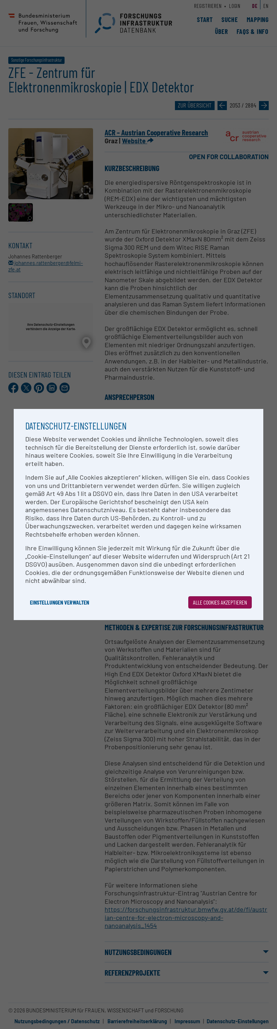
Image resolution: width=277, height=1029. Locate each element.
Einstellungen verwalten (59, 602)
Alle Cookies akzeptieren (220, 602)
